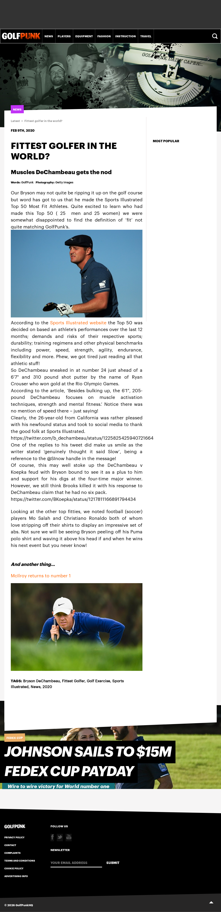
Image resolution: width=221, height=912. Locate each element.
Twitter (60, 837)
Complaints (12, 852)
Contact (10, 845)
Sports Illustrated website (78, 322)
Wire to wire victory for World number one (58, 786)
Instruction (125, 36)
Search (215, 36)
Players (64, 36)
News (48, 36)
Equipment (84, 36)
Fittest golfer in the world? (43, 121)
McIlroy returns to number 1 (41, 575)
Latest (15, 121)
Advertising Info (16, 876)
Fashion (104, 36)
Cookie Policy (14, 868)
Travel (146, 36)
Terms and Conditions (19, 860)
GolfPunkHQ (24, 905)
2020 (47, 686)
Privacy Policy (14, 837)
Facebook (52, 837)
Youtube (69, 837)
